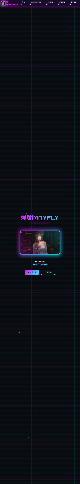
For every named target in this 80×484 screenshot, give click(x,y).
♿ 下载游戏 (73, 3)
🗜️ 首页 (23, 3)
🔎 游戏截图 (61, 3)
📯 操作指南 (49, 3)
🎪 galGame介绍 (35, 3)
